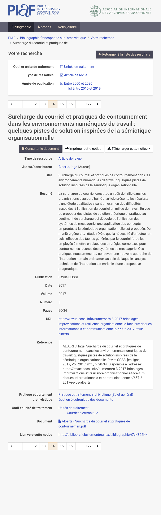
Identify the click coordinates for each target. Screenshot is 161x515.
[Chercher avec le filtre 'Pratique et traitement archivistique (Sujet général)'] (95, 395)
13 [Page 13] (44, 104)
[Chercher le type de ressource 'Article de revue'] (70, 158)
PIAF (11, 38)
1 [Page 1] (19, 104)
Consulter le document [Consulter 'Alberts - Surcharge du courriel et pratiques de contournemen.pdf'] (40, 149)
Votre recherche (102, 38)
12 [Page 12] (35, 104)
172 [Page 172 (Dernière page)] (88, 104)
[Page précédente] (11, 104)
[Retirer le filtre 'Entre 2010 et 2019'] (87, 88)
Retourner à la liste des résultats (124, 54)
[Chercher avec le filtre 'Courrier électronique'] (82, 413)
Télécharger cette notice (128, 149)
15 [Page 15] (62, 104)
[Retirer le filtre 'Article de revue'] (75, 75)
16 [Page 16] (71, 104)
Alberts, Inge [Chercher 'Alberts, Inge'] (67, 167)
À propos (44, 27)
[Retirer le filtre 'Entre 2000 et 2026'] (78, 83)
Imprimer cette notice (83, 149)
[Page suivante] (97, 104)
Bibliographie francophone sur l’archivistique (53, 38)
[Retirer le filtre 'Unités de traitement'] (79, 67)
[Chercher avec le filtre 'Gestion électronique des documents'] (85, 400)
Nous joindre (67, 27)
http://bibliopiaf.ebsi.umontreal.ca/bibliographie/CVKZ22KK (102, 435)
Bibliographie (21, 27)
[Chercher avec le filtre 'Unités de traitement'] (73, 408)
